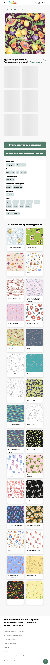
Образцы (6, 647)
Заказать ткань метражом (25, 144)
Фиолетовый (10, 179)
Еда (18, 172)
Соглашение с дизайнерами (13, 635)
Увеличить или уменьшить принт (25, 153)
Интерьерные (10, 165)
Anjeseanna (36, 62)
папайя (16, 206)
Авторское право (9, 639)
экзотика (37, 202)
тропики (15, 202)
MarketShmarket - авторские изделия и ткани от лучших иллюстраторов (21, 622)
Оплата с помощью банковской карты (16, 656)
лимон (22, 202)
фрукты (8, 202)
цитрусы (8, 206)
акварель (29, 202)
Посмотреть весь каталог (14, 9)
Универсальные (21, 165)
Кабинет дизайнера (10, 643)
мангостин (28, 206)
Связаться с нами (9, 652)
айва (21, 206)
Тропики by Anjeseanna (13, 213)
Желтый (8, 187)
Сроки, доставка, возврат (12, 660)
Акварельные (10, 172)
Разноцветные (17, 187)
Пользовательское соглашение (14, 631)
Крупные (23, 172)
